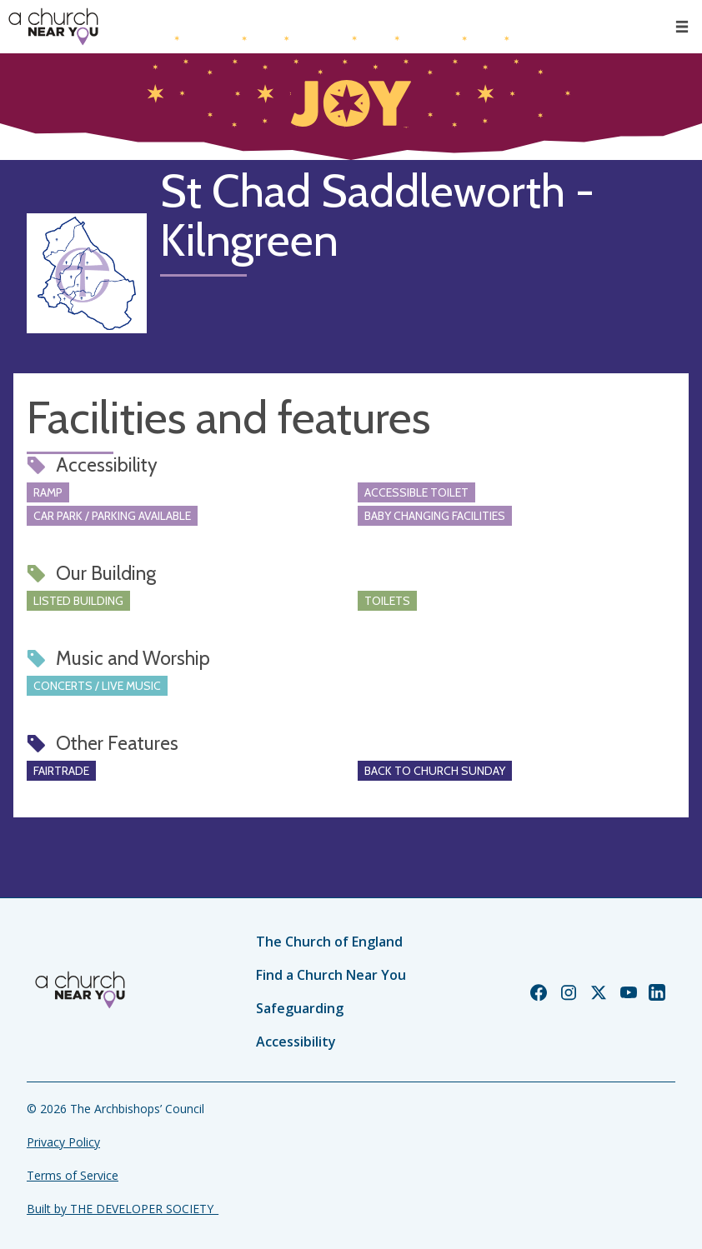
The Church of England (329, 941)
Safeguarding (299, 1008)
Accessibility (296, 1041)
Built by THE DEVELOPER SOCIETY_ (122, 1209)
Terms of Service (72, 1175)
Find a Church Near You (331, 975)
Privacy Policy (63, 1142)
